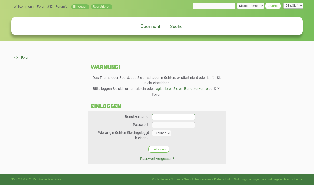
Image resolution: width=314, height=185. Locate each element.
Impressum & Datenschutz (213, 179)
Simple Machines (49, 179)
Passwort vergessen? (157, 158)
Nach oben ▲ (293, 179)
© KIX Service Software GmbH (172, 179)
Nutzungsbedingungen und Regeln (258, 179)
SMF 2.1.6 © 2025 (23, 179)
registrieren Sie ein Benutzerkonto (181, 89)
